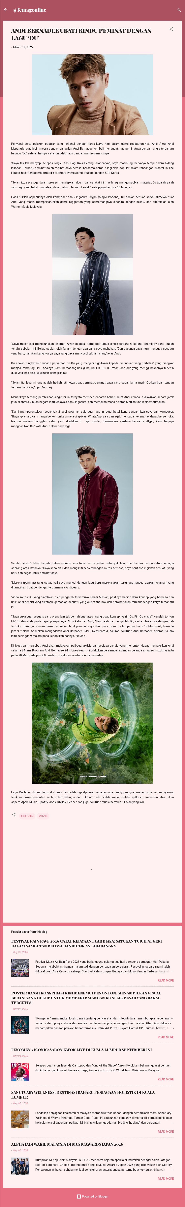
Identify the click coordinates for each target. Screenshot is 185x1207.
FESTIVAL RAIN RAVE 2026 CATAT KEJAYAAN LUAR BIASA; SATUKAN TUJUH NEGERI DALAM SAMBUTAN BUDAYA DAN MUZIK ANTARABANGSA (86, 943)
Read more (166, 980)
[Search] (179, 11)
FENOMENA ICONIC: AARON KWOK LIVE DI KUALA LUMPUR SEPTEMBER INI (81, 1049)
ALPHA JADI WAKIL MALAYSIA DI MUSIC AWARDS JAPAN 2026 (67, 1144)
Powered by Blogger (92, 1196)
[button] (171, 30)
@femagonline (29, 9)
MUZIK (43, 816)
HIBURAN (27, 816)
